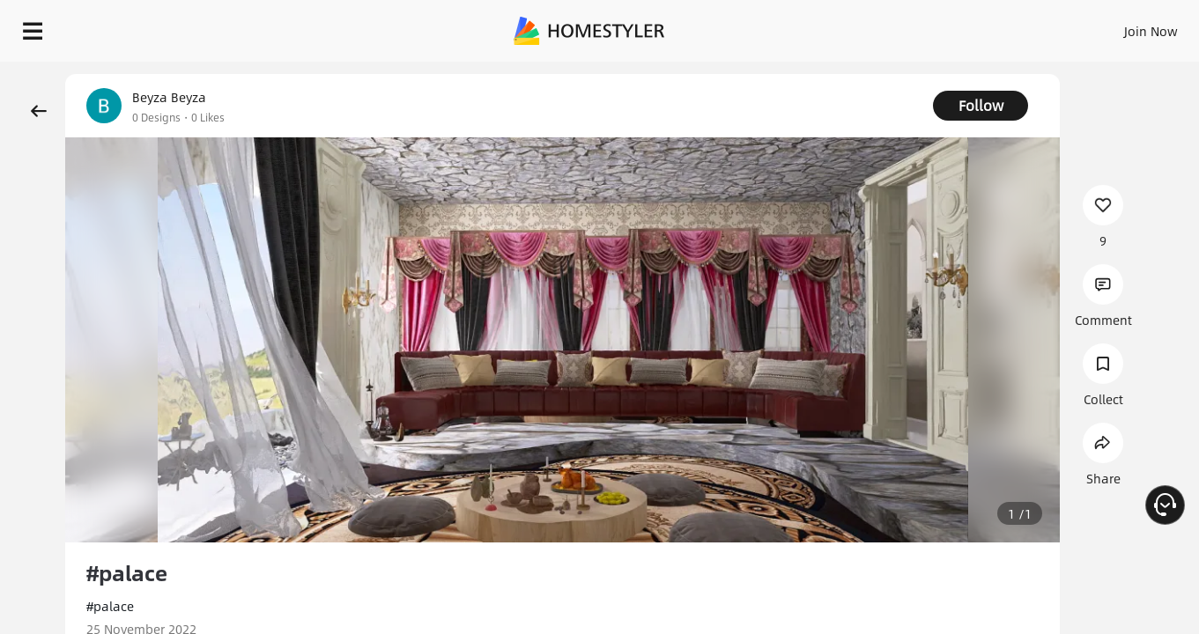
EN (1000, 26)
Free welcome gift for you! (838, 70)
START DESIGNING (1111, 26)
